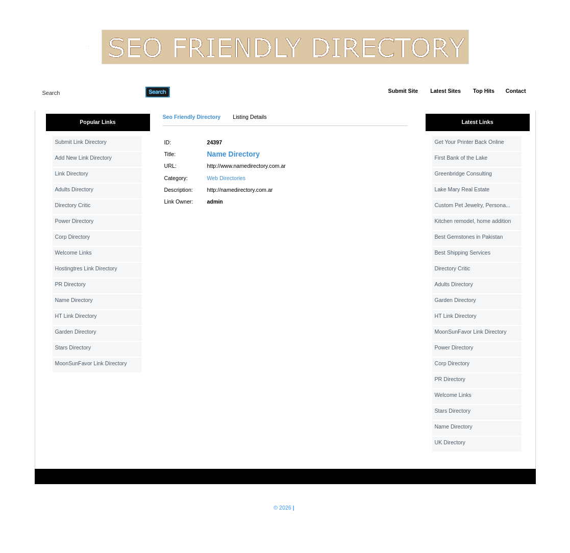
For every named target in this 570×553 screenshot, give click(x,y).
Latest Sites (445, 91)
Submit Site (403, 91)
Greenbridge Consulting (463, 173)
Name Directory (74, 300)
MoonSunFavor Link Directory (91, 363)
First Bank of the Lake (461, 158)
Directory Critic (73, 205)
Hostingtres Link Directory (86, 268)
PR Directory (70, 284)
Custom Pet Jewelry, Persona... (472, 205)
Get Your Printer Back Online (469, 142)
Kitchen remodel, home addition (473, 221)
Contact (516, 91)
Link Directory (71, 173)
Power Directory (74, 221)
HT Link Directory (76, 316)
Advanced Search (196, 91)
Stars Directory (73, 347)
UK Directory (450, 442)
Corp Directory (72, 237)
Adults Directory (74, 189)
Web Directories (226, 178)
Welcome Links (73, 252)
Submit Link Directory (81, 142)
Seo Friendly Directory (192, 117)
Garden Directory (75, 332)
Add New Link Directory (83, 158)
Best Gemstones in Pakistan (469, 237)
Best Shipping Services (463, 252)
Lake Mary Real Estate (462, 189)
